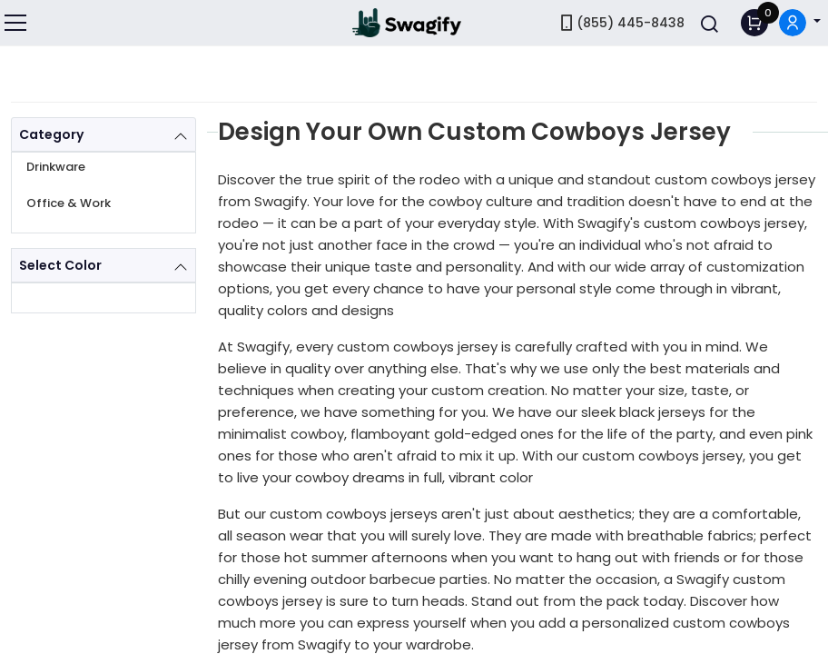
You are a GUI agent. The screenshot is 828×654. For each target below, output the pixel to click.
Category (51, 134)
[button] (799, 23)
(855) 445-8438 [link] (621, 23)
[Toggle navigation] (16, 22)
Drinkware (55, 166)
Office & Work (68, 203)
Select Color (60, 265)
